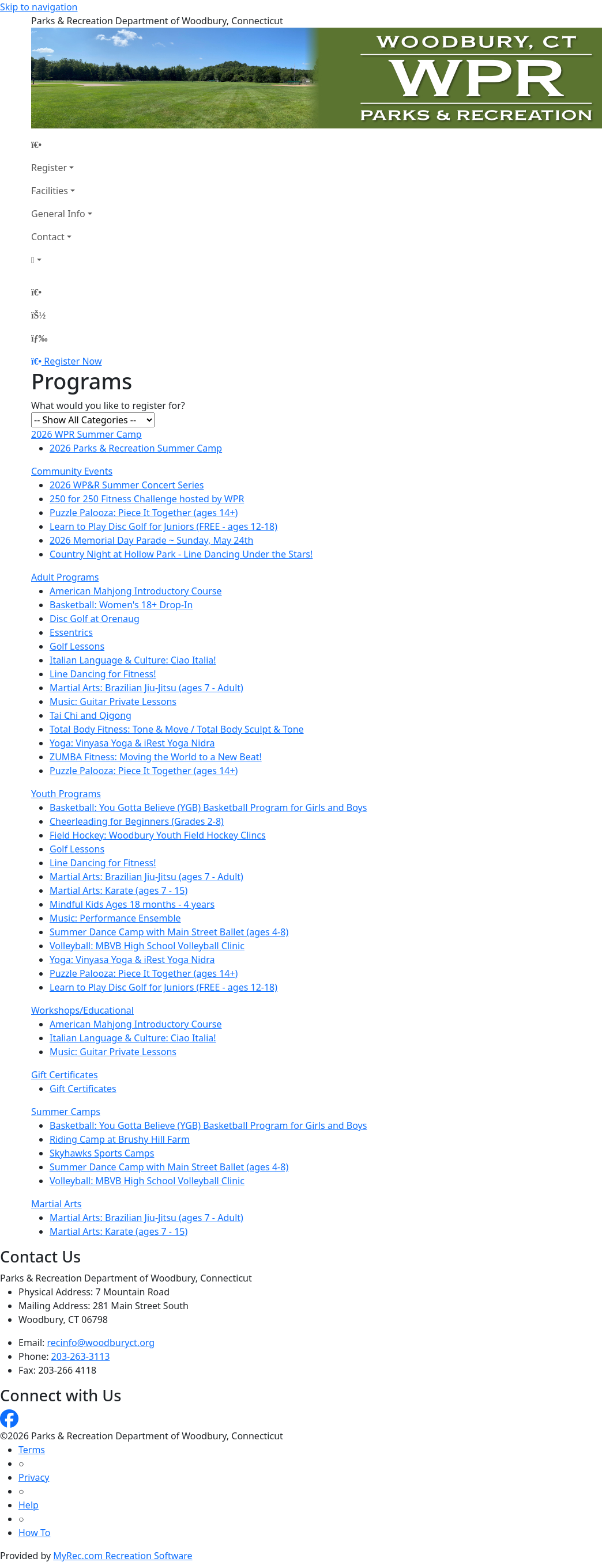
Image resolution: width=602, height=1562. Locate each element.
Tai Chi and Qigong (90, 715)
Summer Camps (65, 1111)
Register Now (72, 361)
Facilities (49, 190)
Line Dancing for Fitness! (103, 674)
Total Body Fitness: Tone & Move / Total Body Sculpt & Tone (177, 729)
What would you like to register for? (108, 405)
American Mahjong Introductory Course (136, 591)
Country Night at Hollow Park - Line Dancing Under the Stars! (181, 554)
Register (49, 167)
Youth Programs (66, 793)
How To (34, 1532)
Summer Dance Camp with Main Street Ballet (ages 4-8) (169, 932)
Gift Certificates (64, 1074)
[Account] (61, 259)
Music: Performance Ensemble (115, 918)
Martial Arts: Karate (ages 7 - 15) (118, 890)
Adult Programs (65, 577)
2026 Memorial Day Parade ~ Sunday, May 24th (151, 540)
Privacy (33, 1477)
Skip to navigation (38, 7)
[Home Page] (61, 144)
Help (28, 1505)
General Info (58, 213)
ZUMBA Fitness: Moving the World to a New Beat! (156, 756)
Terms (31, 1449)
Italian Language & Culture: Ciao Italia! (133, 660)
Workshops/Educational (82, 1010)
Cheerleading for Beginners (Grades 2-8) (137, 821)
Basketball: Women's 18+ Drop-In (121, 604)
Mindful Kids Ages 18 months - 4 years (132, 904)
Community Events (71, 471)
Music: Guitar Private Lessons (113, 701)
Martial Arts (56, 1203)
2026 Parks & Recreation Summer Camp (136, 448)
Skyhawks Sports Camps (102, 1153)
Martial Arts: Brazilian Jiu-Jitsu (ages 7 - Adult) (146, 687)
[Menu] (39, 338)
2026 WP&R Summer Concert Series (127, 485)
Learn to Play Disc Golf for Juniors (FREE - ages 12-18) (163, 526)
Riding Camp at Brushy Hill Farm (120, 1139)
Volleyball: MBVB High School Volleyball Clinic (147, 945)
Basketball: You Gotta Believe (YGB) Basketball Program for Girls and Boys (208, 807)
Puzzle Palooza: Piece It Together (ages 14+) (144, 512)
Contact (48, 236)
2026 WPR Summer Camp (86, 434)
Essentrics (71, 632)
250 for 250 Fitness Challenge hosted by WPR (147, 498)
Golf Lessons (77, 646)
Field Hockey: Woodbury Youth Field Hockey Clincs (158, 835)
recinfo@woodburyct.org (101, 1342)
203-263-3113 (80, 1356)
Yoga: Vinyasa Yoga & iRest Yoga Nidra (132, 743)
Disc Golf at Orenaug (95, 618)
